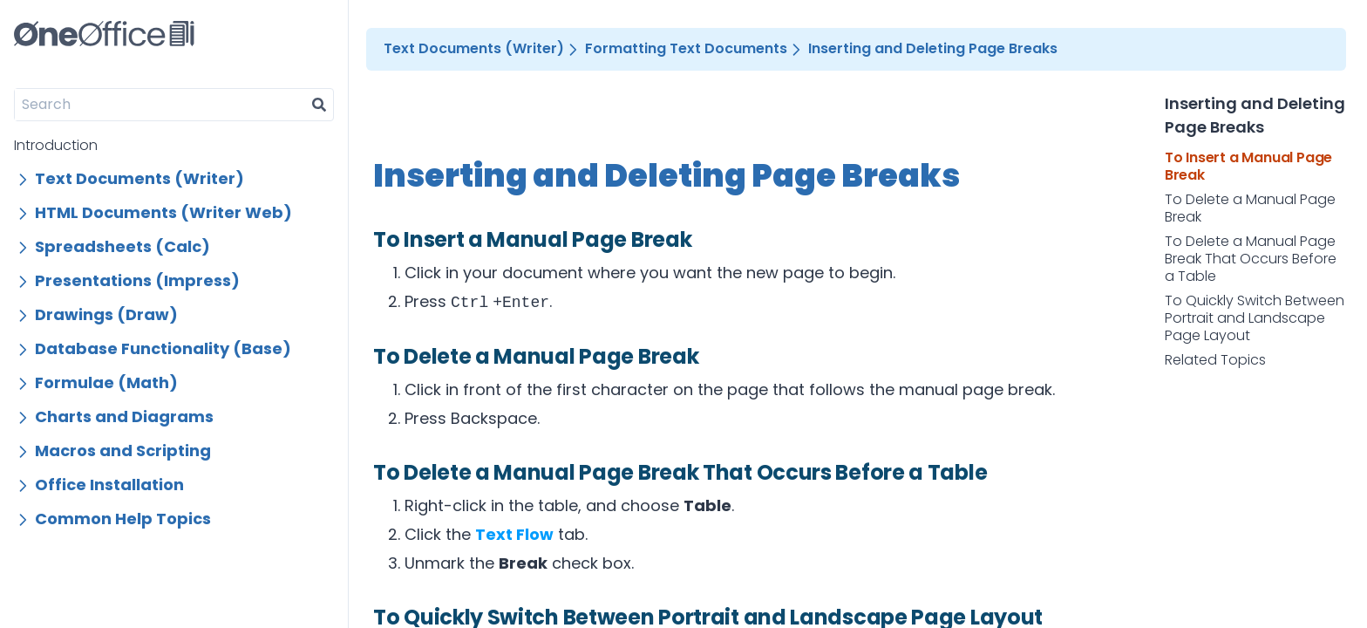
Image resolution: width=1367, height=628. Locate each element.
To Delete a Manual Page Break (1250, 208)
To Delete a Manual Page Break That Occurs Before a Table (1250, 259)
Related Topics (1215, 360)
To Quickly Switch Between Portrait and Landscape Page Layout (1254, 318)
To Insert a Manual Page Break (1248, 166)
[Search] (160, 104)
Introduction (56, 145)
